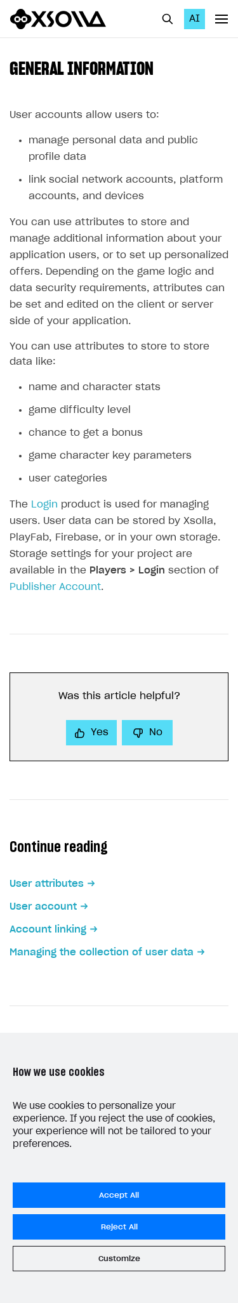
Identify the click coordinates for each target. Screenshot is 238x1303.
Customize (119, 1258)
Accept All (119, 1195)
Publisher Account (55, 587)
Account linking (48, 929)
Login (44, 504)
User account (43, 907)
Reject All (119, 1227)
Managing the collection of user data (102, 952)
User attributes (47, 884)
